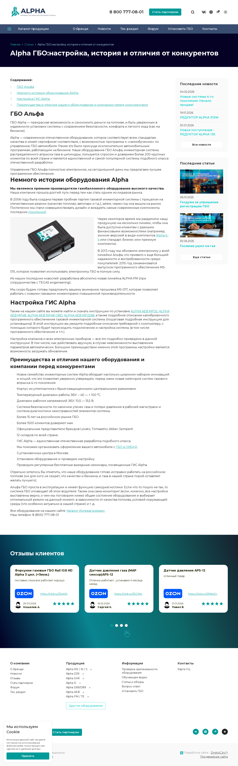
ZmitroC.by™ (219, 752)
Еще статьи (201, 257)
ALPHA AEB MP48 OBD (45, 315)
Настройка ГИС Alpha (33, 99)
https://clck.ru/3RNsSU (202, 594)
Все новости (201, 144)
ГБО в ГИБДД (126, 447)
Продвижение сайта (214, 756)
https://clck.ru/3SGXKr (128, 594)
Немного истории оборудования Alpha (47, 93)
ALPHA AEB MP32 (144, 311)
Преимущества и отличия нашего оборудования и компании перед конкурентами (82, 105)
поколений (37, 212)
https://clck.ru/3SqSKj (53, 594)
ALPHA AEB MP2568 (79, 315)
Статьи (29, 44)
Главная (15, 44)
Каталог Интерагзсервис (86, 511)
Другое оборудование (86, 705)
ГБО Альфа (25, 87)
